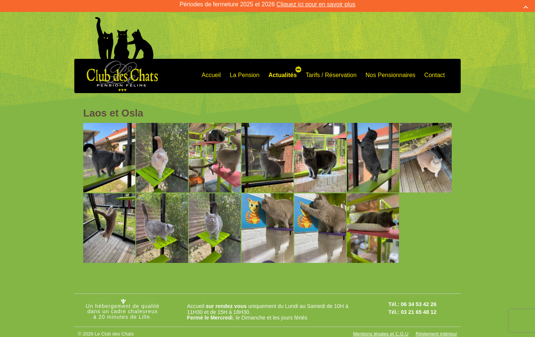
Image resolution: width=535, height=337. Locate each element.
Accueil (211, 70)
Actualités (282, 70)
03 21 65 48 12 (419, 307)
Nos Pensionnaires (390, 70)
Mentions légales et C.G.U (380, 329)
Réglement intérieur (436, 329)
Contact (434, 70)
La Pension (244, 70)
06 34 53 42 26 (419, 299)
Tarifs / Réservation (331, 70)
